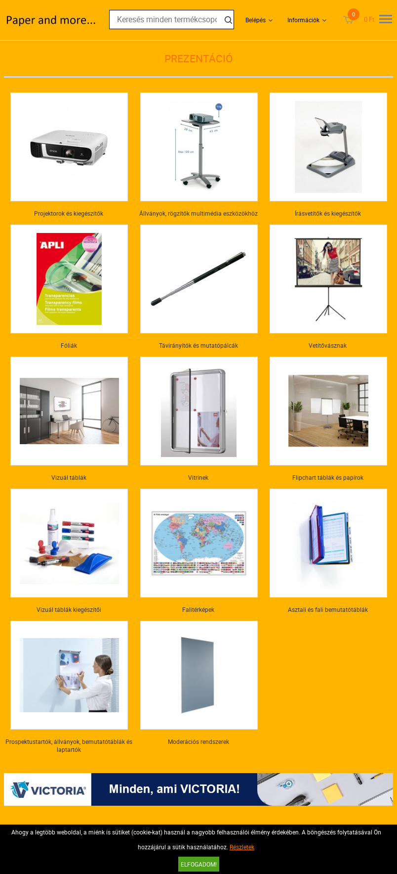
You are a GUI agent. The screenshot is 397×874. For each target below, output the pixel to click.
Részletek (242, 847)
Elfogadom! (199, 864)
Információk (303, 20)
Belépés (255, 20)
